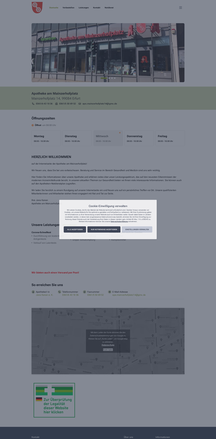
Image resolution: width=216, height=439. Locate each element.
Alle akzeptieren (75, 229)
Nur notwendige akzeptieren (104, 229)
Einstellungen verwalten (137, 229)
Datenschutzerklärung (119, 222)
